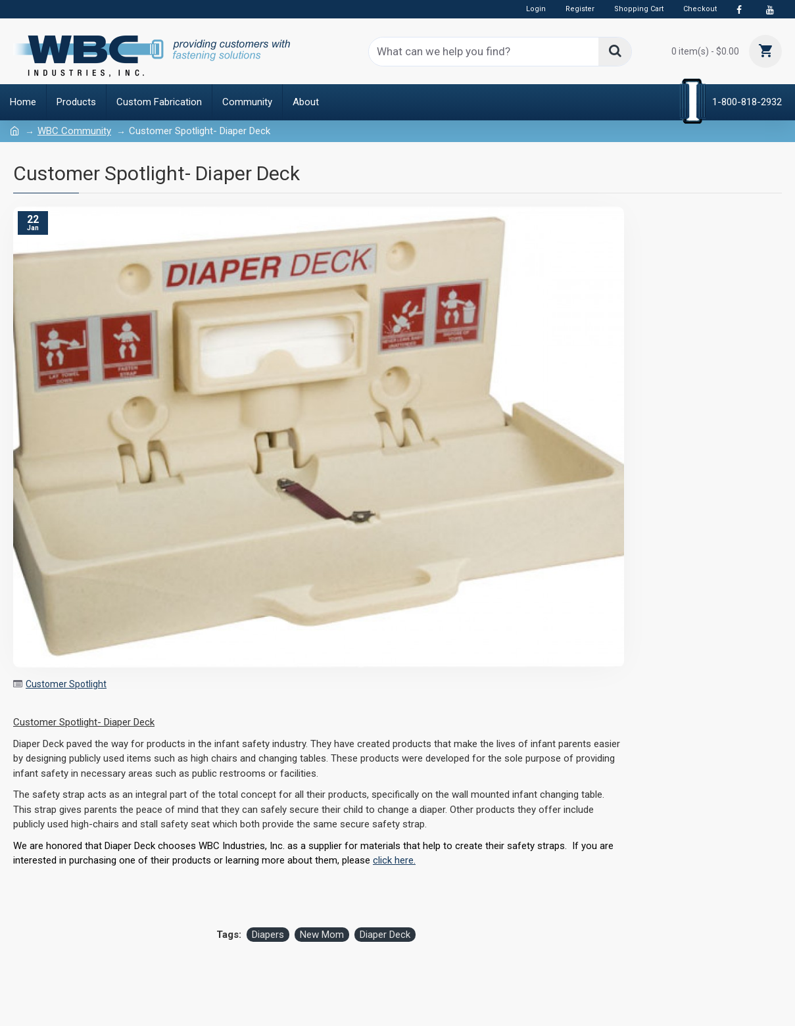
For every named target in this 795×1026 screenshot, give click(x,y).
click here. (394, 860)
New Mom (322, 934)
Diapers (268, 934)
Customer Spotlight (66, 684)
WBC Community (74, 131)
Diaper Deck (385, 934)
